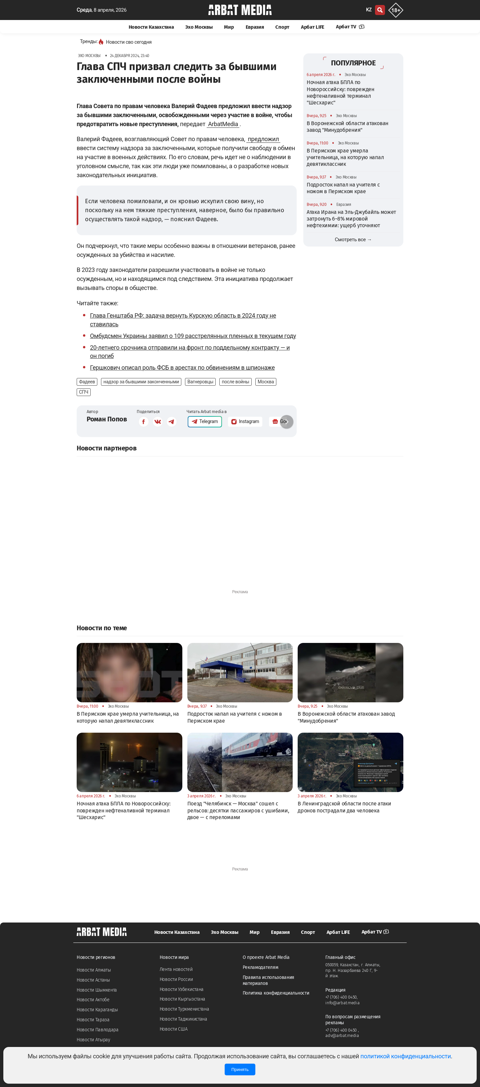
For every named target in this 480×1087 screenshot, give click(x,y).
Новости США (174, 1029)
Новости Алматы (94, 970)
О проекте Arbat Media (266, 957)
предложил (263, 138)
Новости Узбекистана (182, 989)
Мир (229, 27)
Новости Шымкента (97, 990)
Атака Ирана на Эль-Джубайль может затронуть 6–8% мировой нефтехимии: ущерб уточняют (351, 219)
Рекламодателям (260, 967)
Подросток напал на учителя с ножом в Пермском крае (343, 188)
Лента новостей (176, 969)
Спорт (282, 27)
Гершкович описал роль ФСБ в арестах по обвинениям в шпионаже (182, 367)
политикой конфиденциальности (405, 1056)
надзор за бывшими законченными (141, 381)
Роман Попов (107, 419)
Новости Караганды (97, 1010)
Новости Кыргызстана (182, 999)
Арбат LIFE (312, 27)
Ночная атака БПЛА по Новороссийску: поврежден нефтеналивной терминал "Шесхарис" (340, 92)
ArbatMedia (223, 123)
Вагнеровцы (200, 381)
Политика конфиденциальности (276, 993)
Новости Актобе (93, 1000)
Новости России (176, 979)
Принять (240, 1069)
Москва (266, 381)
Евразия (255, 27)
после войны (235, 381)
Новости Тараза (93, 1020)
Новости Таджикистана (183, 1019)
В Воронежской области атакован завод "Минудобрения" (347, 126)
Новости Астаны (93, 980)
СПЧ (83, 392)
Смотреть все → (353, 240)
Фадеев (87, 381)
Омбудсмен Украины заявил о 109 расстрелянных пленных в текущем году (193, 335)
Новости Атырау (93, 1040)
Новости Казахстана (151, 27)
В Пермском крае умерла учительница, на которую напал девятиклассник (345, 157)
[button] (286, 421)
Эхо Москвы (198, 27)
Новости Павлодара (98, 1030)
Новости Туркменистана (184, 1009)
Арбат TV (350, 27)
